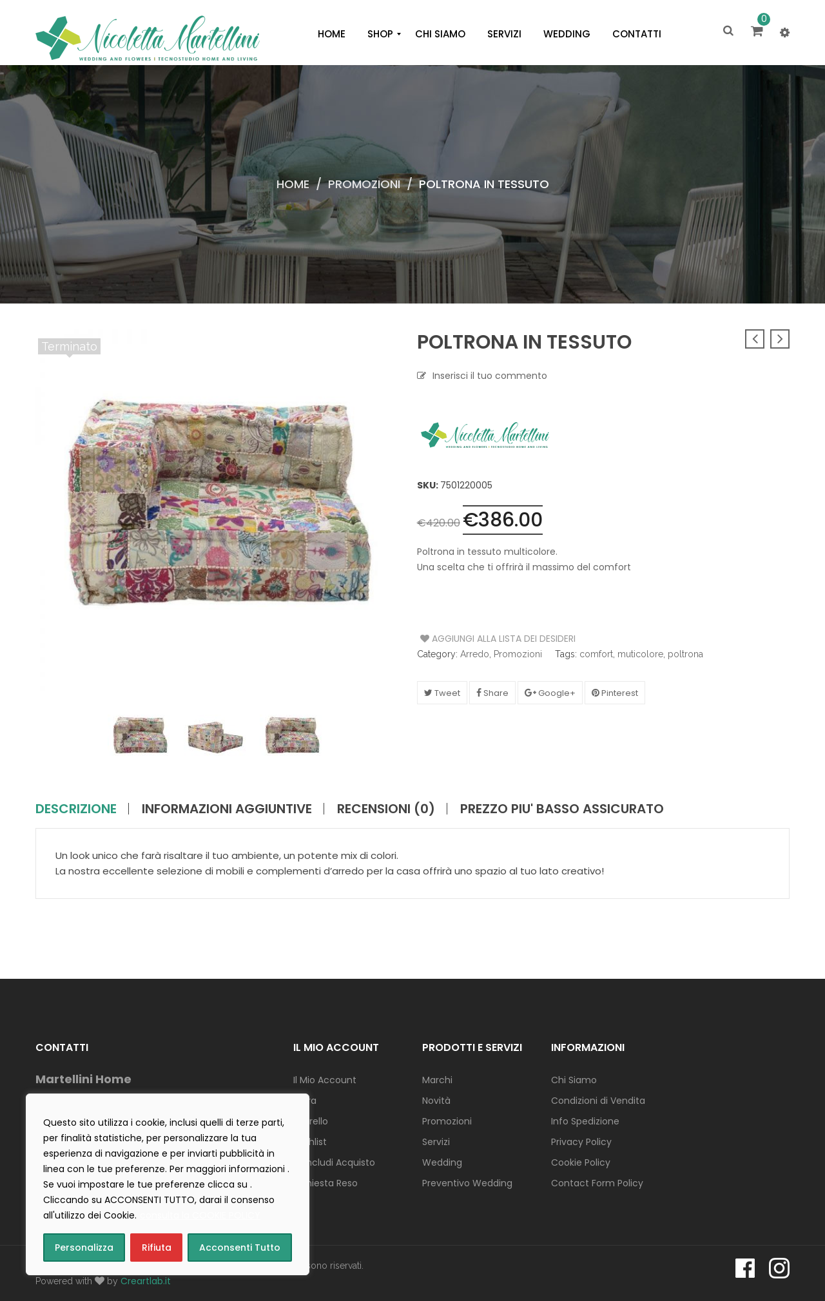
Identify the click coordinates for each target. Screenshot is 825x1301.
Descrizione (76, 808)
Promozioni (364, 184)
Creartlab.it (146, 1281)
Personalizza (84, 1247)
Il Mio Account (324, 1080)
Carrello (310, 1121)
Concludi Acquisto (334, 1162)
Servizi (436, 1141)
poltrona (685, 654)
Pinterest (615, 693)
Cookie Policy (580, 1162)
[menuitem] (331, 34)
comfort (596, 654)
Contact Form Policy (597, 1183)
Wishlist (310, 1141)
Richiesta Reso (325, 1183)
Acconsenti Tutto (239, 1247)
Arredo (474, 654)
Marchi (437, 1080)
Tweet (442, 693)
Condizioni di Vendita (598, 1100)
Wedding (442, 1162)
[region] (167, 1184)
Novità (436, 1100)
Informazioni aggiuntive (227, 808)
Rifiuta (156, 1247)
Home (293, 184)
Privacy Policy (581, 1141)
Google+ (550, 693)
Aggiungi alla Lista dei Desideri (469, 638)
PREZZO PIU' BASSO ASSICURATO (562, 808)
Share (492, 693)
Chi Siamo (574, 1080)
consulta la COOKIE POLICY (200, 1215)
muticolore (640, 654)
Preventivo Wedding (467, 1183)
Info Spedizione (585, 1121)
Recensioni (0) (386, 808)
